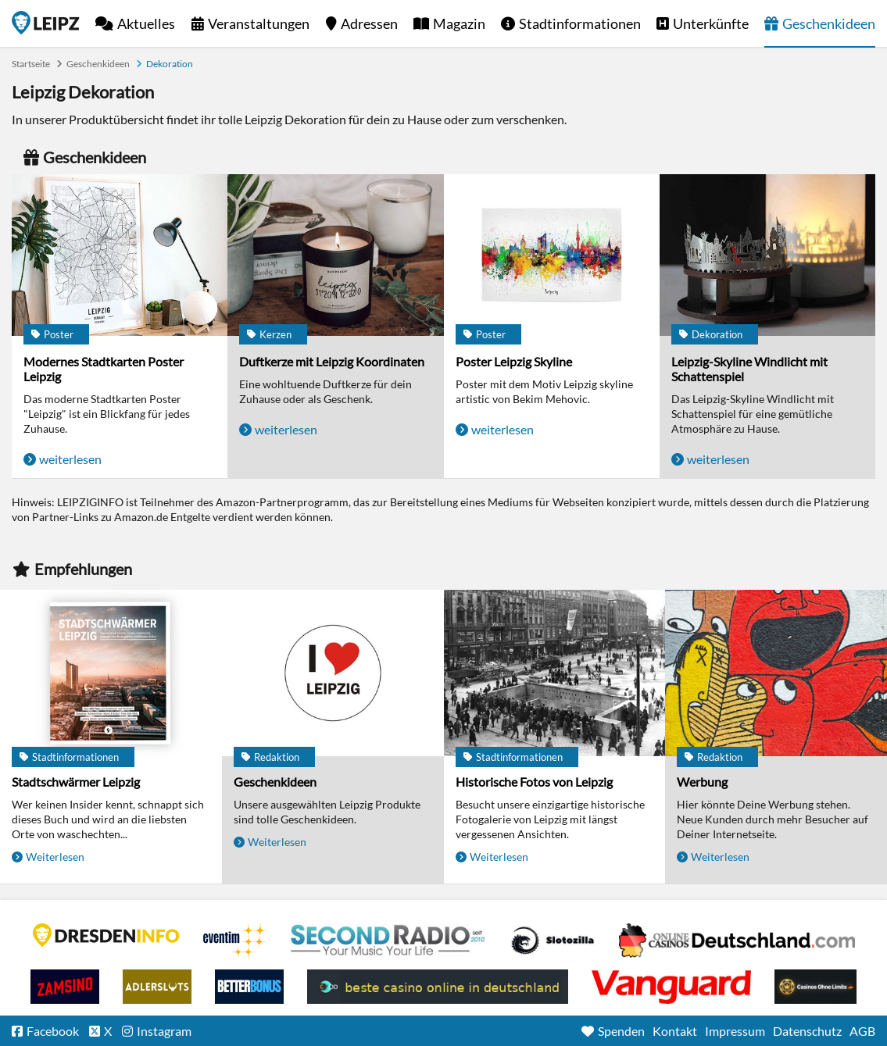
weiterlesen (70, 459)
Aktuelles (146, 23)
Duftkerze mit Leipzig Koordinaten (331, 361)
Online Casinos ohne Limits (815, 986)
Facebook (53, 1030)
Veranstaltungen (258, 23)
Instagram (164, 1030)
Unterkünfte (711, 23)
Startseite (46, 22)
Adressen (369, 23)
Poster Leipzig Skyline (514, 361)
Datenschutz (807, 1030)
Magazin (459, 23)
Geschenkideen (828, 23)
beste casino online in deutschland (437, 986)
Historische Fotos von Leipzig (534, 781)
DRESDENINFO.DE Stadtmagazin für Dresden (106, 935)
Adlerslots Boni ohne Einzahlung (157, 986)
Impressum (735, 1030)
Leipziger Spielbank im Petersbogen (737, 940)
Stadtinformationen (580, 23)
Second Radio (388, 940)
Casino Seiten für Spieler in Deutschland (553, 940)
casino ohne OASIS (671, 986)
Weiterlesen (55, 856)
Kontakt (675, 1030)
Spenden (621, 1030)
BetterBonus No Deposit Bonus (249, 986)
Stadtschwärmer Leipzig (76, 781)
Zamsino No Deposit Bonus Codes (64, 986)
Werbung (702, 781)
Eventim (235, 940)
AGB (862, 1030)
